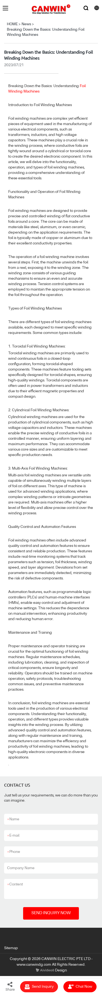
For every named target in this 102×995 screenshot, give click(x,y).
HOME (12, 24)
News (26, 24)
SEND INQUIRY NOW (51, 913)
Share (10, 986)
